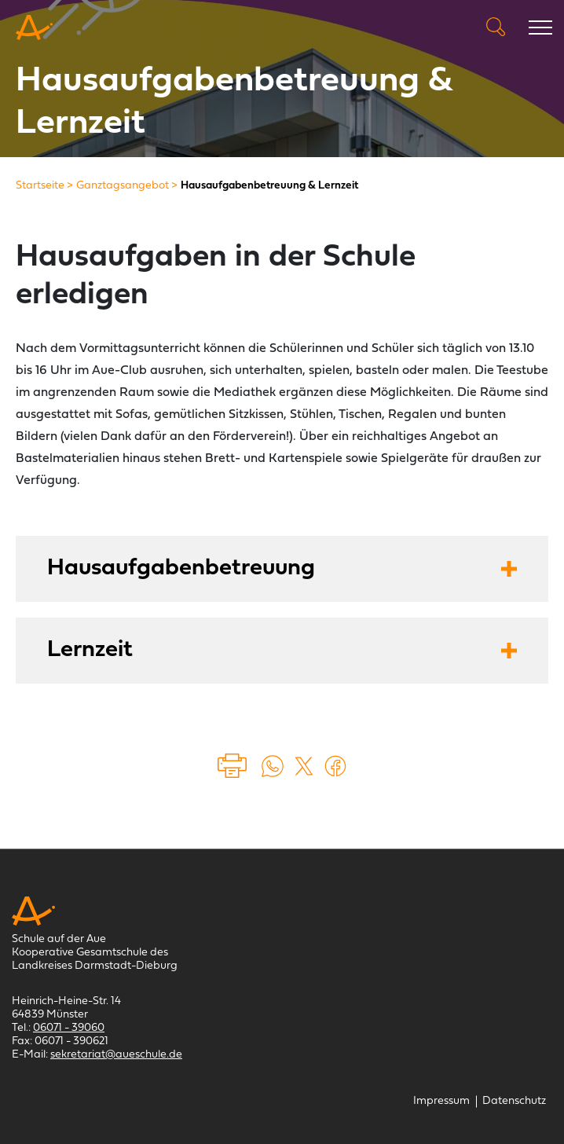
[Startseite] (40, 186)
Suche (495, 26)
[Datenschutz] (514, 1101)
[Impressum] (441, 1101)
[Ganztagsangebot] (122, 186)
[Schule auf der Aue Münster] (34, 27)
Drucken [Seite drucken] (233, 766)
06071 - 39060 (68, 1028)
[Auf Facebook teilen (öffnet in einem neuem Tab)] (335, 766)
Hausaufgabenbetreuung (181, 568)
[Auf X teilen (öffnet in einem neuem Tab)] (304, 766)
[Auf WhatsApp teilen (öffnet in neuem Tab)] (272, 766)
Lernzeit (90, 650)
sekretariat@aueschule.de (116, 1055)
